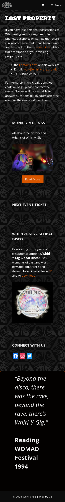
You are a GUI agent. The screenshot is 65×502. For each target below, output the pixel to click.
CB (50, 496)
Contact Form (28, 65)
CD (50, 271)
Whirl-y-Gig (29, 496)
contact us (43, 47)
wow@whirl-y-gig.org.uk (40, 69)
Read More (32, 179)
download (29, 275)
